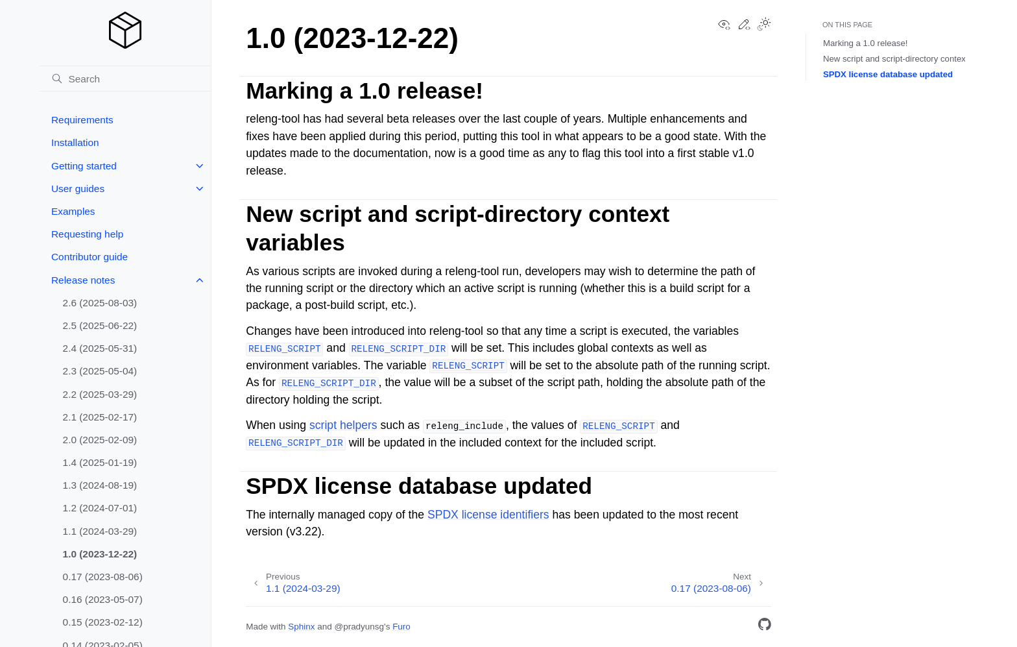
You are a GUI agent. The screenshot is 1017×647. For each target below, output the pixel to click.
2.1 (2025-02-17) (100, 416)
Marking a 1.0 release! (865, 43)
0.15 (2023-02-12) (103, 622)
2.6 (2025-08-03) (100, 302)
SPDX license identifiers (488, 514)
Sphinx (301, 626)
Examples (73, 211)
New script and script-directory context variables (914, 59)
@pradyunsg (359, 626)
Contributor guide (89, 256)
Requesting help (87, 233)
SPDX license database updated (888, 74)
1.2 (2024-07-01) (100, 507)
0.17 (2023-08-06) (103, 576)
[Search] (125, 79)
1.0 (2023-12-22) (100, 553)
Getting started (84, 165)
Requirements (82, 119)
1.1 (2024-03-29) (100, 531)
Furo (401, 626)
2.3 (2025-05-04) (100, 370)
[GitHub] (764, 626)
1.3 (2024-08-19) (100, 485)
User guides (77, 188)
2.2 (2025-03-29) (100, 394)
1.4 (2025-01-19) (100, 462)
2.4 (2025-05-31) (100, 348)
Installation (75, 142)
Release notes (83, 280)
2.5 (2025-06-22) (100, 325)
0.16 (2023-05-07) (103, 599)
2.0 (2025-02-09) (100, 439)
